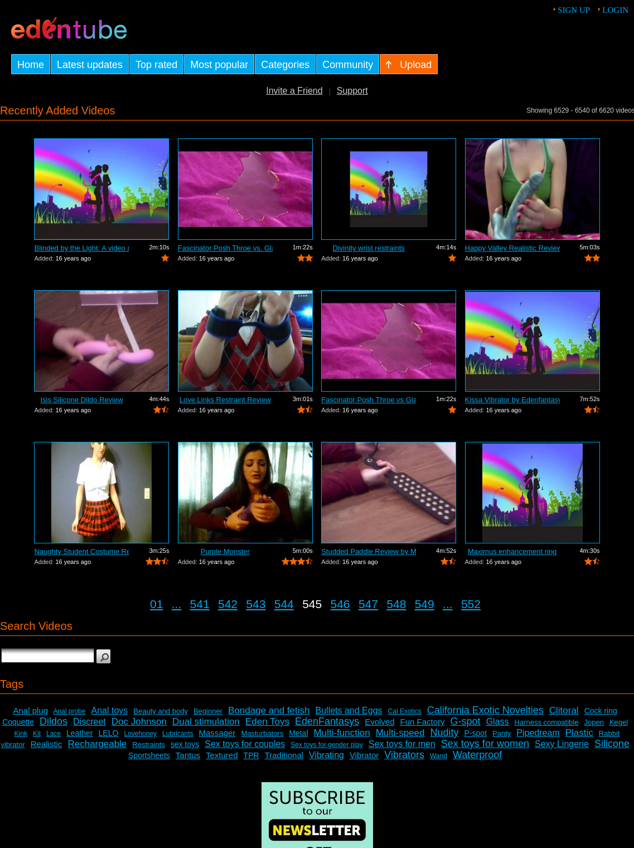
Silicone (612, 743)
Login (615, 10)
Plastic (579, 732)
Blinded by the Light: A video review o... (81, 248)
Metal (298, 733)
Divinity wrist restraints (369, 248)
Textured (222, 755)
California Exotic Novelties (485, 710)
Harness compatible (547, 722)
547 (368, 604)
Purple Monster (225, 551)
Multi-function (342, 732)
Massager (217, 733)
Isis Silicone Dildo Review (81, 400)
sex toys (185, 744)
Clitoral (564, 710)
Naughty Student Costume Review (81, 551)
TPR (251, 755)
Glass (497, 721)
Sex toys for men (402, 744)
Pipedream (537, 733)
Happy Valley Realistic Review (512, 248)
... (177, 604)
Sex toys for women (485, 743)
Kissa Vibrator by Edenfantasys (512, 400)
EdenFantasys (327, 721)
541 (200, 604)
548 (396, 604)
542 (228, 604)
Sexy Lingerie (562, 744)
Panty (501, 733)
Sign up (574, 10)
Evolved (379, 721)
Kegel (618, 722)
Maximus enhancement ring (512, 551)
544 (284, 604)
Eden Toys (267, 721)
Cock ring (600, 710)
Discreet (89, 721)
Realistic (46, 744)
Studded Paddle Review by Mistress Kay (368, 551)
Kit (37, 734)
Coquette (18, 721)
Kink (20, 734)
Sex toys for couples (245, 744)
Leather (79, 733)
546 (340, 604)
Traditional (284, 755)
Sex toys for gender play (326, 745)
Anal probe (69, 711)
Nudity (444, 732)
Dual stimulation (206, 721)
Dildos (53, 721)
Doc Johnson (139, 721)
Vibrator (364, 755)
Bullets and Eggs (349, 710)
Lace (53, 734)
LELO (109, 733)
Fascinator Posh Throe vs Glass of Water (368, 400)
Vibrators (404, 754)
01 (156, 604)
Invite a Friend (294, 90)
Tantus (188, 755)
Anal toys (109, 710)
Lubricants (177, 734)
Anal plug (31, 710)
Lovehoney (140, 734)
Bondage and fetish (269, 710)
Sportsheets (149, 755)
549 (424, 604)
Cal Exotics (405, 711)
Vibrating (326, 755)
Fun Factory (422, 721)
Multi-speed (400, 732)
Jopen (593, 722)
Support (352, 90)
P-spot (475, 733)
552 (471, 604)
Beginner (207, 711)
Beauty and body (160, 711)
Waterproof (477, 754)
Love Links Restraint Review (225, 400)
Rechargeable (97, 744)
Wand (438, 756)
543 (255, 604)
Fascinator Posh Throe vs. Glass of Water (225, 248)
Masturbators (262, 733)
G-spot (466, 721)
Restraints (148, 744)
